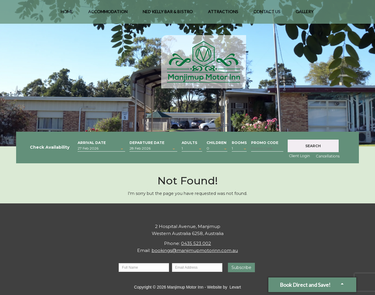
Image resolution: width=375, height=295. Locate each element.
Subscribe (241, 267)
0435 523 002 (196, 243)
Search (313, 146)
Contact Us (266, 14)
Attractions (223, 14)
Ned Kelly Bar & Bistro (168, 14)
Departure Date (146, 142)
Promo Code (264, 142)
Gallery (304, 14)
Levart (235, 287)
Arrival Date (92, 142)
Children (216, 142)
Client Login (299, 156)
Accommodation (107, 14)
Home (67, 14)
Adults (189, 142)
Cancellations (328, 156)
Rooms (239, 142)
